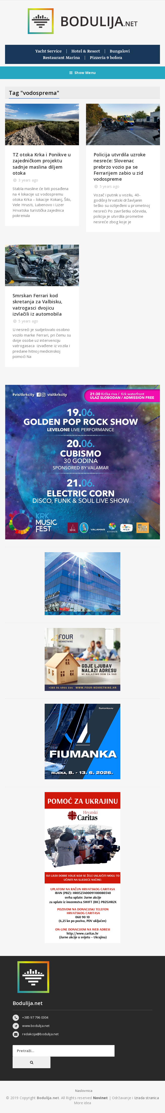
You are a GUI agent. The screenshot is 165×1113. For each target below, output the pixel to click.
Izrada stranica (146, 1097)
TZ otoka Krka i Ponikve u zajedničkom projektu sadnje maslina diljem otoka (42, 164)
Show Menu (82, 72)
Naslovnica (84, 1090)
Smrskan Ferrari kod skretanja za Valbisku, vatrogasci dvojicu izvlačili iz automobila (38, 304)
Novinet (100, 1097)
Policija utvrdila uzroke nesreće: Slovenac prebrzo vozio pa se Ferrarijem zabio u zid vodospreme (120, 167)
